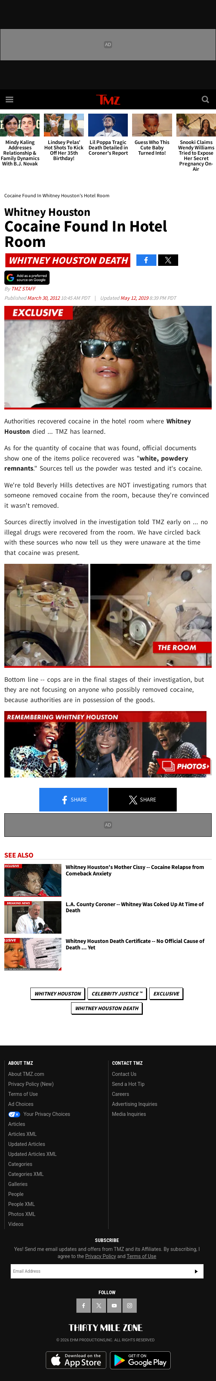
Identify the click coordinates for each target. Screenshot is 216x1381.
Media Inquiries (129, 1114)
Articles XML (22, 1134)
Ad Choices (21, 1104)
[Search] (206, 99)
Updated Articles (26, 1144)
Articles (16, 1124)
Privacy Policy (100, 1256)
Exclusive (166, 993)
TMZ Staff (23, 288)
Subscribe (196, 1271)
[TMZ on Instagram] (129, 1305)
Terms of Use (23, 1094)
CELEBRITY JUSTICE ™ (116, 993)
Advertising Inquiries (134, 1104)
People (16, 1194)
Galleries (17, 1184)
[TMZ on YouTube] (114, 1305)
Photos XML (21, 1214)
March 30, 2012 (44, 297)
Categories (20, 1164)
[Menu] (10, 99)
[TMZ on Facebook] (83, 1305)
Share (73, 800)
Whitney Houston (57, 993)
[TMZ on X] (99, 1305)
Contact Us (124, 1074)
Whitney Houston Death (106, 1008)
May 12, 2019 (134, 297)
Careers (120, 1094)
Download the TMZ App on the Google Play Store (140, 1360)
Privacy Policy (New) (31, 1084)
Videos (16, 1224)
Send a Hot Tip (128, 1084)
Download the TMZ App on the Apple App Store (76, 1360)
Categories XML (26, 1174)
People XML (21, 1204)
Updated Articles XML (32, 1154)
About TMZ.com (26, 1074)
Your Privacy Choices (39, 1114)
